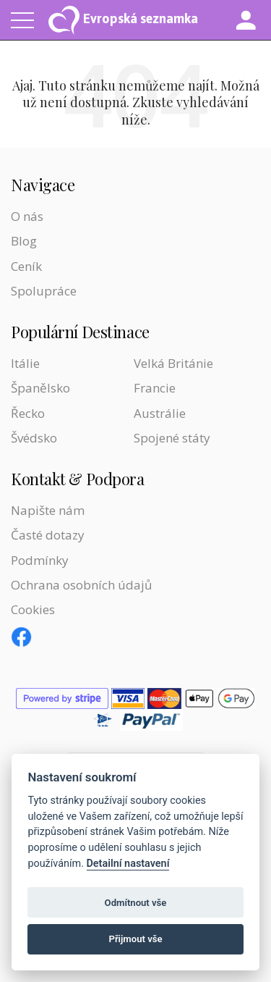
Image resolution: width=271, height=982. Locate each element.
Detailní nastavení (128, 863)
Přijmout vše (135, 938)
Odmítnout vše (136, 902)
